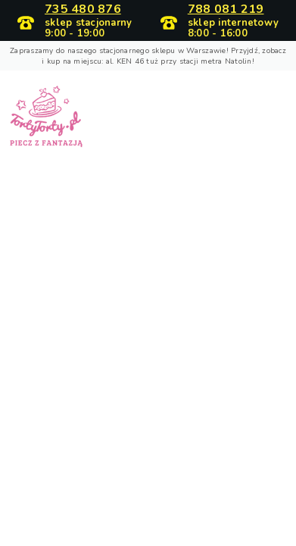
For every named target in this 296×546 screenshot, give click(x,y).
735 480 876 (83, 10)
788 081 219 (226, 10)
